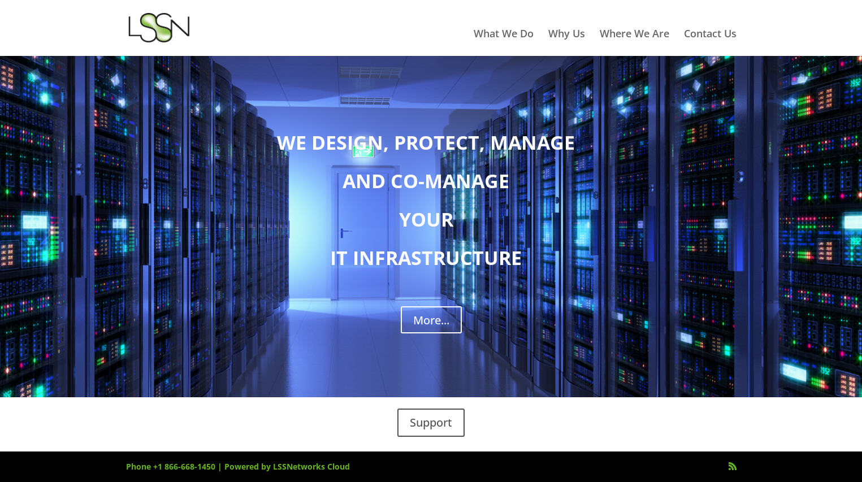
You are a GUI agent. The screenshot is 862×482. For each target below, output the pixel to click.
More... (431, 320)
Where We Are (634, 34)
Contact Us (710, 34)
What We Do (504, 34)
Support (431, 422)
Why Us (566, 34)
